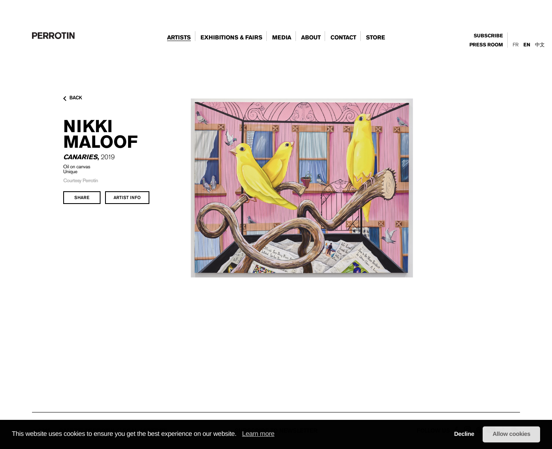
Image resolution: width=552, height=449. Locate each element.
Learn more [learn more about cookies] (258, 434)
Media (281, 37)
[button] (239, 434)
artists (179, 37)
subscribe (488, 36)
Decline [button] (464, 434)
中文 (540, 44)
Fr (515, 44)
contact (343, 37)
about (311, 37)
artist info (127, 197)
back (72, 98)
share (81, 197)
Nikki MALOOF (100, 134)
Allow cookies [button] (511, 434)
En (526, 45)
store (375, 37)
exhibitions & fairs (231, 37)
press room (486, 45)
